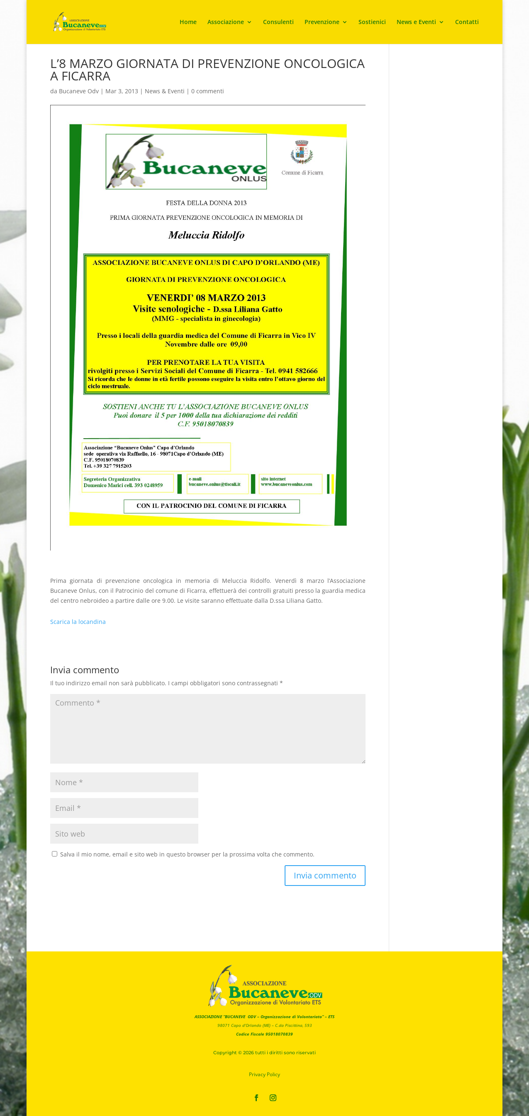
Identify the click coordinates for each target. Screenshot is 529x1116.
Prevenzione (322, 22)
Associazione (225, 22)
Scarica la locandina (78, 622)
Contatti (467, 22)
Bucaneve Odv (79, 91)
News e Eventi (416, 22)
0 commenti (207, 91)
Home (188, 22)
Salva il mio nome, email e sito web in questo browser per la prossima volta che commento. (187, 854)
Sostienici (372, 22)
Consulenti (278, 22)
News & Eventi (165, 91)
